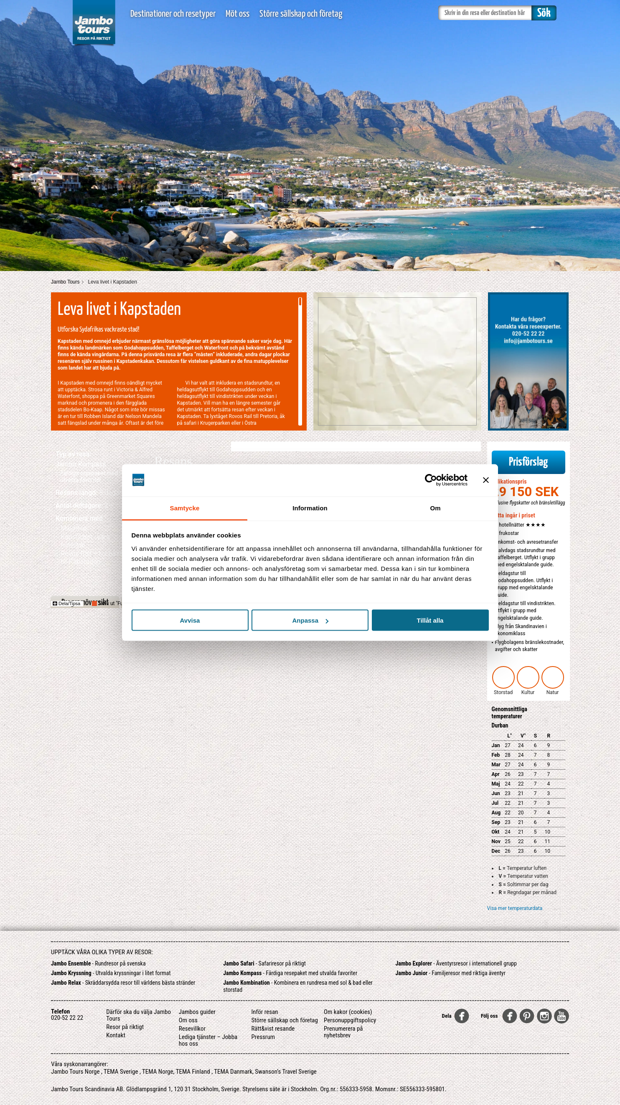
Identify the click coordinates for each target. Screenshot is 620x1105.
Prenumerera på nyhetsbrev (343, 1032)
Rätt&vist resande (273, 1028)
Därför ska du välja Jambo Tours (138, 1015)
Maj (496, 784)
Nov (496, 841)
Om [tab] (435, 507)
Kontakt (115, 1035)
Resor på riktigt (125, 1027)
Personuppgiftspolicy (350, 1020)
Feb (496, 755)
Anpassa (310, 620)
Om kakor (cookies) (348, 1012)
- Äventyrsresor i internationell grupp (456, 963)
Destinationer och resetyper (173, 14)
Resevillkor (192, 1028)
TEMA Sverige (121, 1071)
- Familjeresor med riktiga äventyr (451, 973)
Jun (496, 793)
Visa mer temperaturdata (515, 908)
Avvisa (190, 620)
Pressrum (263, 1037)
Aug (496, 813)
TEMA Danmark (233, 1071)
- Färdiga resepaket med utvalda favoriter (290, 973)
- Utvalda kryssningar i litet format (111, 973)
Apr (496, 774)
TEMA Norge (157, 1071)
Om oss (188, 1020)
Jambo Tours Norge (75, 1071)
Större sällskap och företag (300, 14)
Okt (496, 832)
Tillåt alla (430, 620)
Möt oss (237, 14)
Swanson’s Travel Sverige (286, 1071)
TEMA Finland (193, 1071)
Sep (496, 822)
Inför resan (264, 1012)
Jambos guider (197, 1012)
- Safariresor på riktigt (264, 963)
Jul (495, 803)
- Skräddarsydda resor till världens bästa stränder (123, 982)
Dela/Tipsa (66, 603)
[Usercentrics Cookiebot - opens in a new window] (431, 480)
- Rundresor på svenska (98, 963)
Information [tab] (310, 507)
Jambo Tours (65, 282)
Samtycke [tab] (185, 507)
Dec (496, 851)
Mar (496, 765)
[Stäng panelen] (486, 480)
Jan (496, 745)
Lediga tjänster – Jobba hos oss (208, 1040)
